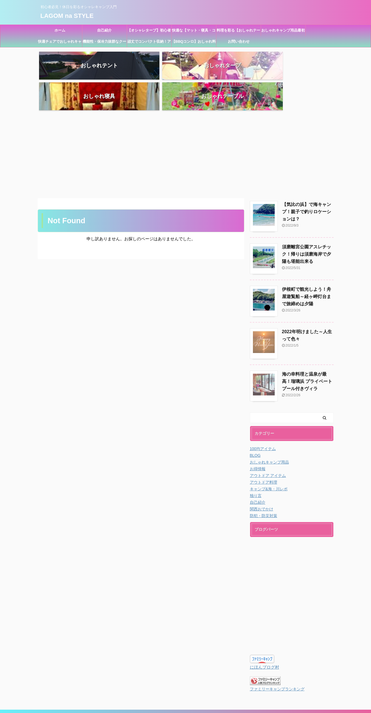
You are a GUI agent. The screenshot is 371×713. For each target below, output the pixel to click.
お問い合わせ (239, 41)
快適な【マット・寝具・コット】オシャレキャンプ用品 (194, 32)
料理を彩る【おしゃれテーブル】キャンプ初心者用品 (238, 32)
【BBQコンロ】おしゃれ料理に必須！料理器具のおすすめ (194, 43)
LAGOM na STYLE (67, 15)
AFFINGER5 (217, 705)
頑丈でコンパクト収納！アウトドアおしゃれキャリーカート (149, 43)
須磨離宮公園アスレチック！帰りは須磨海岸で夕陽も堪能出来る (306, 223)
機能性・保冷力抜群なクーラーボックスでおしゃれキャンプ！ (104, 43)
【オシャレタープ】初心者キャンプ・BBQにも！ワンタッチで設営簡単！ (149, 32)
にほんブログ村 (264, 636)
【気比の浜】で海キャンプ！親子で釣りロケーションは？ (306, 181)
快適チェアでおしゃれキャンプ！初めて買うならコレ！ (60, 43)
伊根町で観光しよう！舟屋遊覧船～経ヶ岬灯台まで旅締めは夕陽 (306, 265)
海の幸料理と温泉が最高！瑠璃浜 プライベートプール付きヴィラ (307, 350)
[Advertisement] (185, 123)
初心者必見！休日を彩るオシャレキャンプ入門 (185, 698)
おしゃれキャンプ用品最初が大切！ (283, 32)
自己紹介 (104, 30)
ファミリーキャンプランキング (277, 658)
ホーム (59, 30)
